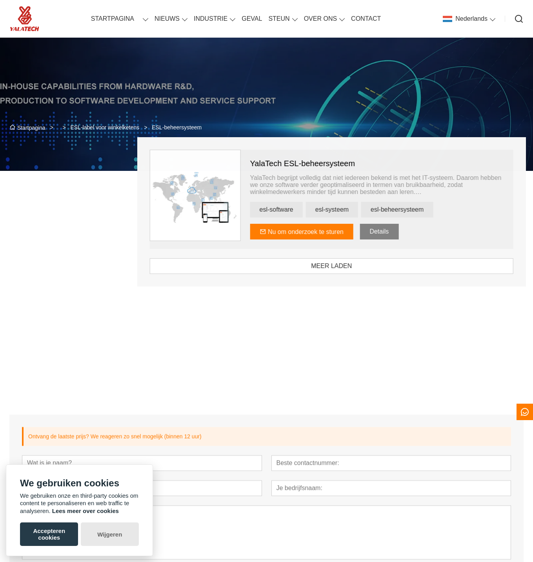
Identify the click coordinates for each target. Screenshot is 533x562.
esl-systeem (347, 209)
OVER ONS (320, 18)
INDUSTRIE (210, 18)
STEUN (278, 18)
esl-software (292, 209)
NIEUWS (167, 18)
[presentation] (48, 339)
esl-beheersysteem (412, 209)
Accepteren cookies (49, 534)
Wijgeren (109, 534)
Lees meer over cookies (85, 511)
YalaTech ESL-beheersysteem (318, 163)
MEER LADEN (347, 266)
